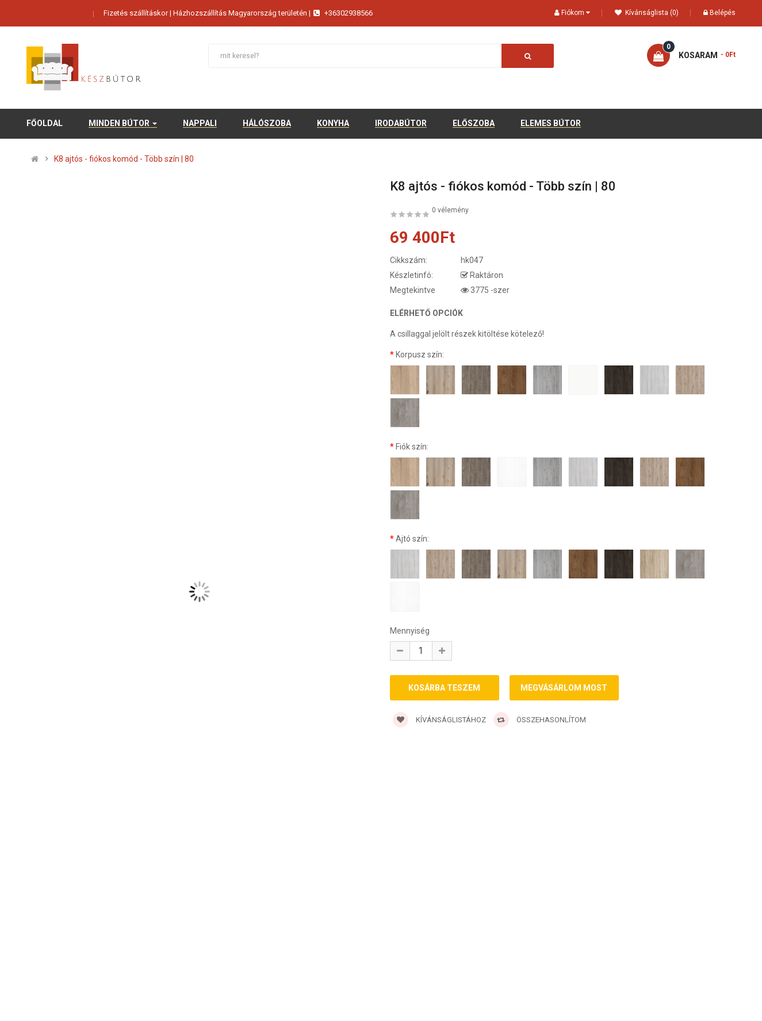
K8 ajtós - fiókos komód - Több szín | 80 (124, 159)
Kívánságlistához (439, 721)
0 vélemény (450, 210)
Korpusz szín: (420, 354)
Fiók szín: (412, 446)
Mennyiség (410, 630)
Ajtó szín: (412, 538)
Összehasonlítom (539, 721)
